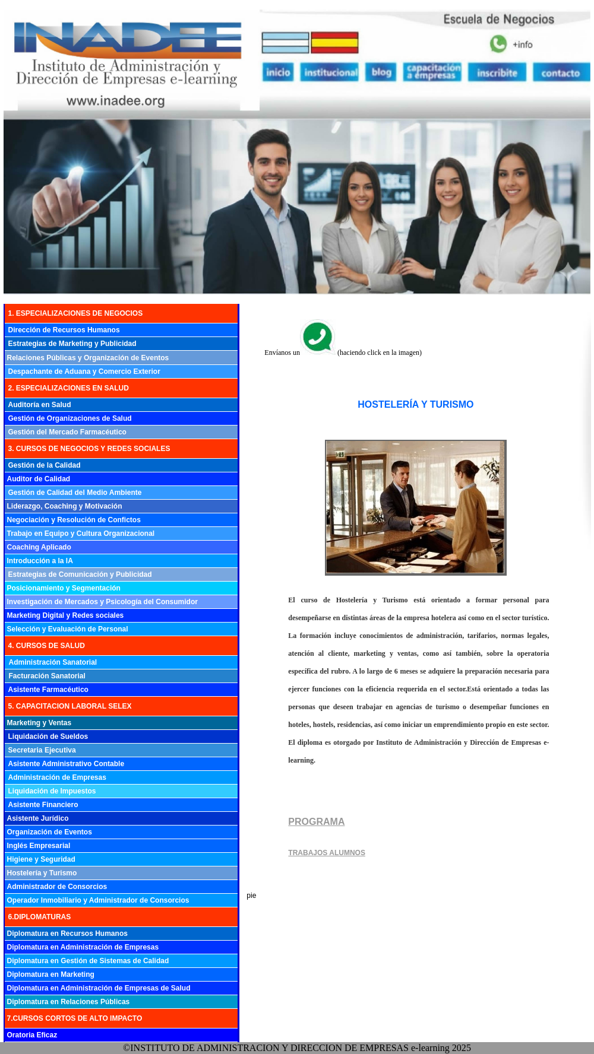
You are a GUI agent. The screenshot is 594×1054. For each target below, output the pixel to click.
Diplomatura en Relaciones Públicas (68, 1002)
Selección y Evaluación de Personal (67, 629)
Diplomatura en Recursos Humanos (67, 933)
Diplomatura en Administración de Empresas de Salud (99, 988)
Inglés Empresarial (39, 846)
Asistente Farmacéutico (48, 689)
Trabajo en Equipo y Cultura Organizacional (81, 533)
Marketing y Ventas (39, 723)
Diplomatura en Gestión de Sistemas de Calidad (88, 961)
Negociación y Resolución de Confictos (74, 520)
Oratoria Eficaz (32, 1035)
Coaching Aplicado (39, 547)
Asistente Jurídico (38, 818)
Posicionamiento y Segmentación (64, 588)
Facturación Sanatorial (47, 676)
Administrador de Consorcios (57, 886)
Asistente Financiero (43, 805)
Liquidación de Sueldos (48, 736)
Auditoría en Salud (39, 405)
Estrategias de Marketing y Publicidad (72, 343)
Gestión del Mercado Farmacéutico (67, 432)
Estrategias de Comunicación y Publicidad (80, 574)
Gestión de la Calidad (44, 465)
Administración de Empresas (57, 777)
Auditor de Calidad (39, 479)
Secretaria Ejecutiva (42, 750)
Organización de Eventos (49, 832)
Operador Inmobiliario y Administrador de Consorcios (98, 900)
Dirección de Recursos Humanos (64, 330)
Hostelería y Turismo (42, 873)
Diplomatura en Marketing (50, 974)
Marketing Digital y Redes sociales (65, 615)
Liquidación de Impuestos (52, 791)
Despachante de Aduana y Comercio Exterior (84, 371)
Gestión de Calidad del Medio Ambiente (75, 492)
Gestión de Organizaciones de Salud (70, 418)
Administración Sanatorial (53, 662)
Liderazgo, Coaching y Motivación (64, 506)
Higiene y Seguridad (41, 859)
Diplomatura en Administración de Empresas (83, 947)
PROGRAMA (316, 822)
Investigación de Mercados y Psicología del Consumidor (102, 602)
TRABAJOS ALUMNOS (326, 853)
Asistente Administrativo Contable (66, 764)
